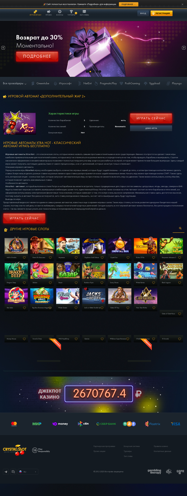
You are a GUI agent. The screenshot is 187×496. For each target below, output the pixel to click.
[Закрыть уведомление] (182, 4)
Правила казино (161, 458)
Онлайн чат (41, 484)
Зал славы (84, 12)
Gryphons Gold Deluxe (107, 260)
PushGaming (129, 83)
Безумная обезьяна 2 (16, 288)
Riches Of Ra (163, 260)
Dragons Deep (43, 288)
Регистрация (37, 57)
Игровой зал (35, 12)
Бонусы (59, 12)
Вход (143, 13)
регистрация (163, 13)
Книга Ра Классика (45, 260)
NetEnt (84, 83)
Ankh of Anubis (13, 260)
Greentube (39, 83)
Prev (6, 49)
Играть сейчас (151, 118)
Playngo (174, 83)
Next (181, 49)
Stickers (71, 288)
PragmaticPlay (105, 83)
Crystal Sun (132, 260)
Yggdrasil (151, 83)
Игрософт (62, 83)
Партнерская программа (104, 458)
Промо (49, 12)
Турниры (71, 12)
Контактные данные (162, 463)
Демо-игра (151, 128)
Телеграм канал (17, 484)
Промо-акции (99, 463)
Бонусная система (132, 458)
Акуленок (72, 260)
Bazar (100, 288)
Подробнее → (129, 4)
